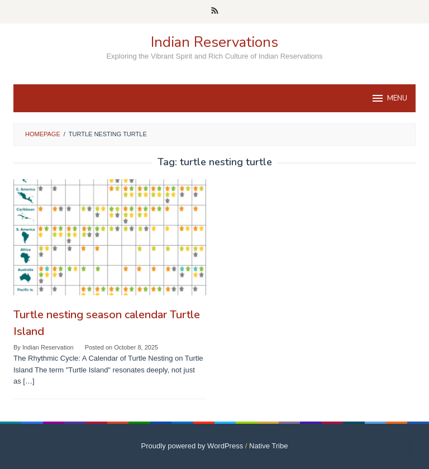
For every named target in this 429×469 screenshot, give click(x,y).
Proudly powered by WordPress (192, 446)
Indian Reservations (214, 42)
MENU (389, 98)
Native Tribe (268, 446)
